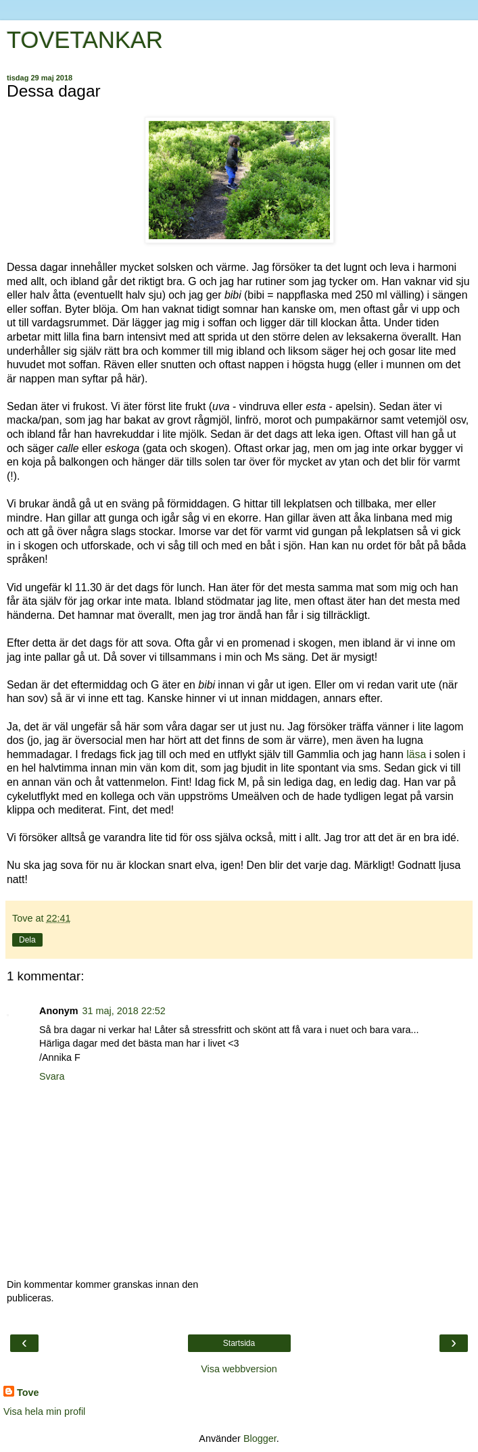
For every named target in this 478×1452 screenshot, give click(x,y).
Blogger (260, 1438)
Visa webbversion (239, 1368)
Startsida (239, 1343)
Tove (28, 1392)
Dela (27, 940)
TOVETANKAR (85, 40)
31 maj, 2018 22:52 (124, 1010)
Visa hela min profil (44, 1411)
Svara (52, 1076)
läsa (416, 754)
